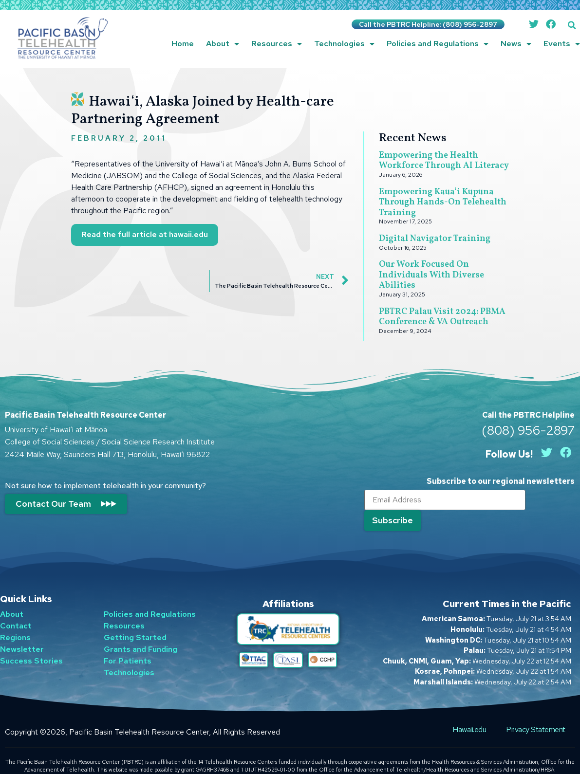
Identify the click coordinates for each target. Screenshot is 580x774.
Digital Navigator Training (434, 239)
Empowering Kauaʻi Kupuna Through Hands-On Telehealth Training (442, 202)
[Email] (438, 501)
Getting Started (135, 621)
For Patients (127, 644)
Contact (16, 609)
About (222, 44)
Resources (276, 44)
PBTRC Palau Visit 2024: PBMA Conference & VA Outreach (442, 317)
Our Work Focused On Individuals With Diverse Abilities (431, 275)
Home (182, 43)
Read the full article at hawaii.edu (144, 234)
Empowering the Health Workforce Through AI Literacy (444, 160)
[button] (572, 25)
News (516, 44)
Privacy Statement (536, 712)
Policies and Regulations (437, 44)
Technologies (344, 44)
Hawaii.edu (470, 712)
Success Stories (31, 644)
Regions (15, 621)
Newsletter (22, 632)
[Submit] (544, 500)
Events (561, 44)
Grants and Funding (140, 632)
